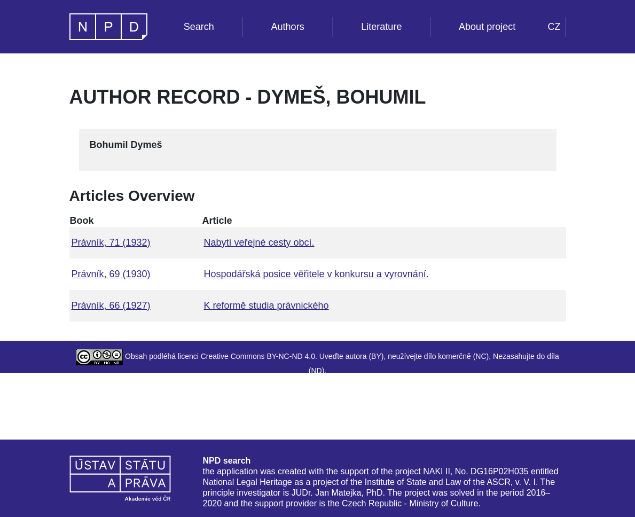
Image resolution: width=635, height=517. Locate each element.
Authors (287, 26)
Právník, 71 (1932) (111, 242)
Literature (381, 26)
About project (487, 26)
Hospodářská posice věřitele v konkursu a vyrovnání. (315, 274)
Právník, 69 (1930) (111, 274)
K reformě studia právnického (265, 305)
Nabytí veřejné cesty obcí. (258, 242)
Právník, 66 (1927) (111, 305)
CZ (554, 26)
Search (199, 26)
